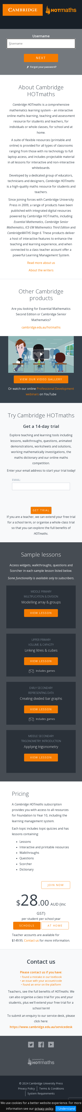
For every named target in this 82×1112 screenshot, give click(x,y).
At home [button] (55, 925)
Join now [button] (56, 885)
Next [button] (41, 58)
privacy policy (44, 1109)
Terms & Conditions (51, 1088)
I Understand (66, 1109)
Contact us (31, 941)
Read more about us (41, 263)
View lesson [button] (41, 613)
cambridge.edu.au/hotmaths (41, 327)
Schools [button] (26, 925)
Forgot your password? (41, 67)
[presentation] (41, 499)
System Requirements (41, 1093)
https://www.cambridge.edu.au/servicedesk (41, 1027)
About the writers (41, 270)
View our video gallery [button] (41, 379)
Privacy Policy (26, 1088)
